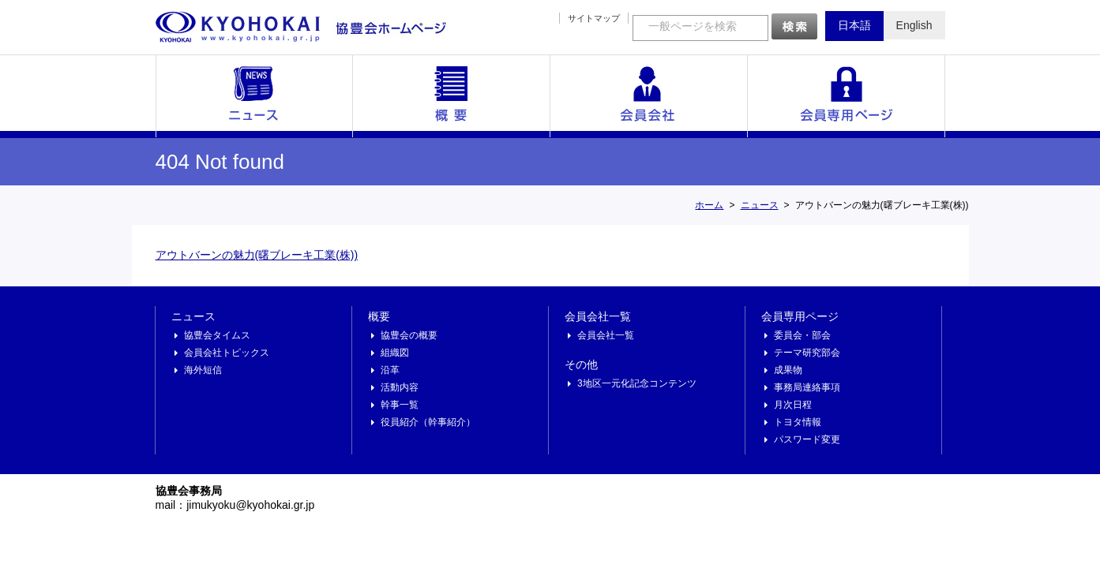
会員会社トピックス (226, 352)
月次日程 (793, 404)
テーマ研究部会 (807, 352)
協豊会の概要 (409, 335)
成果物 (788, 370)
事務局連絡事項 (807, 387)
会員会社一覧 (649, 96)
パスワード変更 (807, 439)
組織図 (395, 352)
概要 (451, 96)
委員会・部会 (802, 335)
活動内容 (400, 387)
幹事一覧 (400, 404)
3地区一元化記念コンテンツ (636, 383)
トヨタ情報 (797, 422)
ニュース (254, 96)
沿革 (390, 370)
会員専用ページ (846, 96)
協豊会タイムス (217, 335)
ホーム (709, 205)
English (914, 25)
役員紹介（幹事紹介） (428, 422)
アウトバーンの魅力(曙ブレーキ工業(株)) (257, 254)
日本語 (854, 25)
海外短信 (203, 370)
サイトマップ (594, 18)
